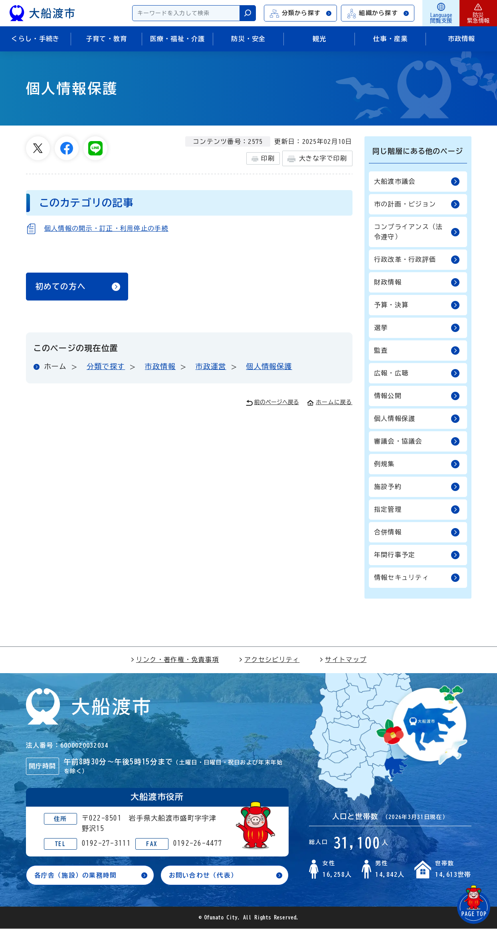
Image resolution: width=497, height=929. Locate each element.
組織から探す (378, 13)
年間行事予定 (417, 555)
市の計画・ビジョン (417, 204)
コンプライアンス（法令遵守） (417, 232)
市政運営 (211, 367)
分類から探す (301, 13)
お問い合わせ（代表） (203, 875)
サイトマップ (342, 659)
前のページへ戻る (272, 404)
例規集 (417, 464)
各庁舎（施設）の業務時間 (75, 875)
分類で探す (106, 367)
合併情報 (417, 532)
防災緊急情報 (478, 13)
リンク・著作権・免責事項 (175, 659)
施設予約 (417, 487)
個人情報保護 (269, 367)
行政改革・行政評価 (417, 259)
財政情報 (417, 282)
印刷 (263, 158)
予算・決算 (417, 305)
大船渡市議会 (417, 181)
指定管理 (417, 509)
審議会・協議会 (417, 441)
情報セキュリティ (417, 578)
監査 (417, 350)
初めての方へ (60, 287)
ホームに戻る (329, 404)
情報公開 (417, 396)
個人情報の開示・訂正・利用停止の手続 (106, 228)
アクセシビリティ (269, 659)
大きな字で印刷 (317, 159)
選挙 (417, 328)
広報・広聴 (417, 373)
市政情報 (160, 367)
